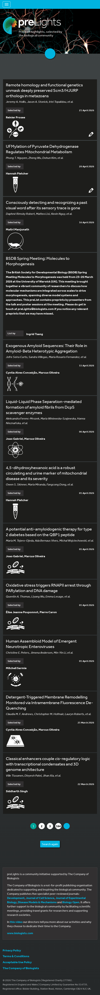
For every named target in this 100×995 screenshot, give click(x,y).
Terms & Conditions (16, 956)
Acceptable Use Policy (17, 962)
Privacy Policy (12, 950)
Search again (50, 844)
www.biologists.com (20, 933)
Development (16, 898)
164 (58, 826)
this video (16, 922)
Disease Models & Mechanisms (37, 902)
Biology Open (70, 902)
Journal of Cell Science (40, 898)
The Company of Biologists (21, 968)
